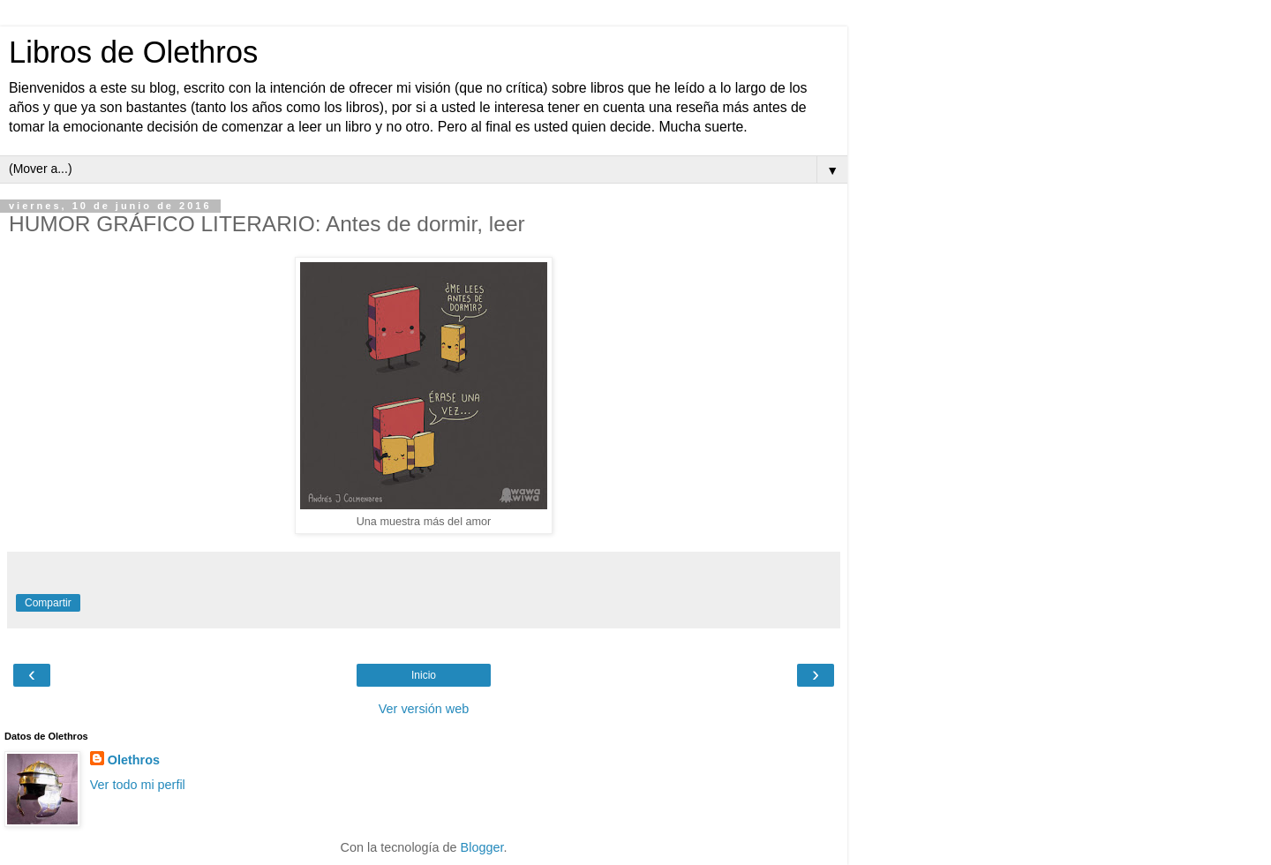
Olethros (134, 760)
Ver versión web (424, 709)
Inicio (423, 675)
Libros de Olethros (133, 52)
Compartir (48, 603)
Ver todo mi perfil (137, 785)
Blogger (482, 847)
